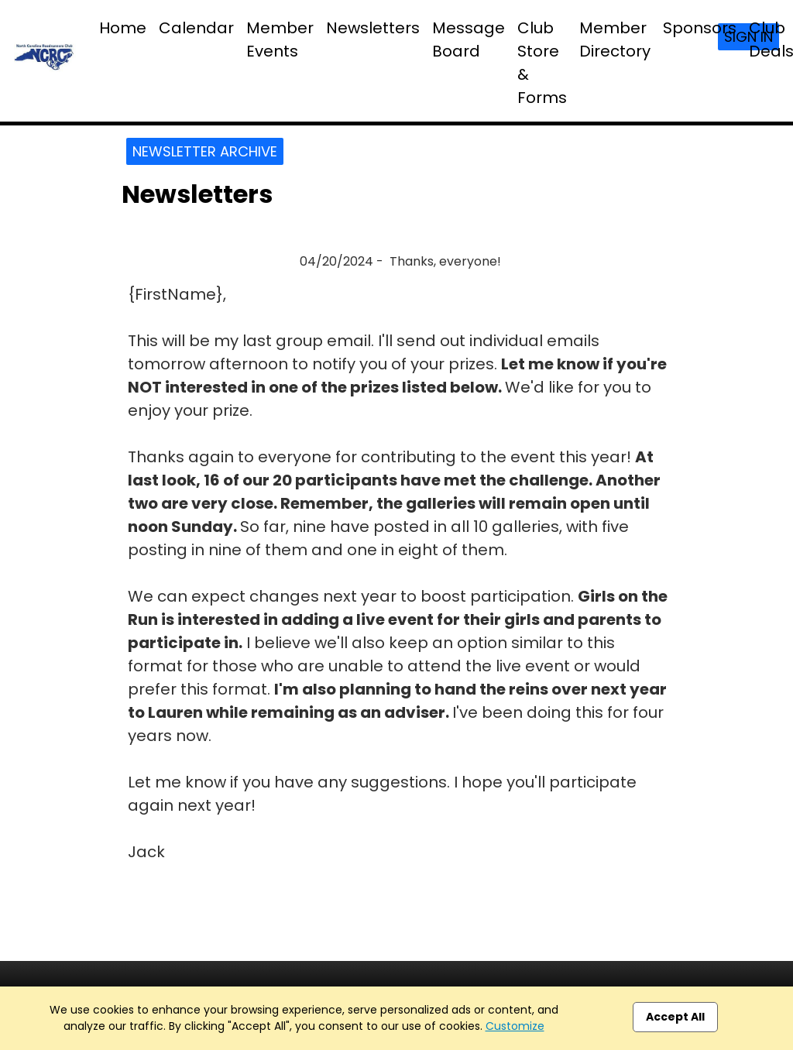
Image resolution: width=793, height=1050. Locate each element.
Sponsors (699, 28)
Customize (515, 1026)
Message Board (468, 39)
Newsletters (373, 28)
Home (122, 28)
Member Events (280, 39)
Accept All (675, 1016)
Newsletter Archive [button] (204, 151)
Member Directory (615, 39)
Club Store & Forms (542, 62)
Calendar (196, 28)
